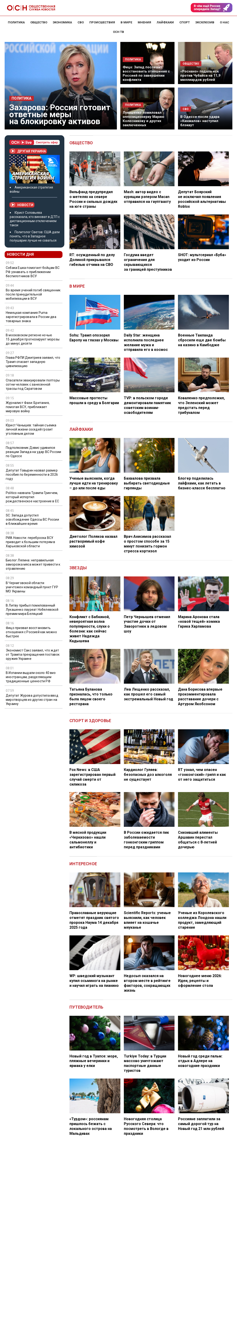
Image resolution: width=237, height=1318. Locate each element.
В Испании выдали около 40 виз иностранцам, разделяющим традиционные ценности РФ (31, 677)
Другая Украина (28, 151)
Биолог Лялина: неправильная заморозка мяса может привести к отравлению (33, 564)
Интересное (83, 863)
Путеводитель (86, 1007)
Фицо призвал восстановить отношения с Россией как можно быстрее (31, 632)
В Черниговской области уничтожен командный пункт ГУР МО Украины (32, 587)
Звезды (78, 567)
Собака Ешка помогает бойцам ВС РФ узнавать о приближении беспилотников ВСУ (32, 272)
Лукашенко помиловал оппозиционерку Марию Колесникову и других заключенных (143, 118)
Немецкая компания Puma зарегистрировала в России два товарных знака (31, 317)
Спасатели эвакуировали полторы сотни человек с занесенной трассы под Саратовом (33, 384)
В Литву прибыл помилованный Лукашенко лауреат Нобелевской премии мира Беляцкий (32, 610)
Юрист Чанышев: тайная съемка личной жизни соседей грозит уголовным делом (31, 429)
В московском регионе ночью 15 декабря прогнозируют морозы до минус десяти (32, 339)
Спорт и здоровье (90, 720)
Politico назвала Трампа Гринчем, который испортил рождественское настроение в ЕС (32, 497)
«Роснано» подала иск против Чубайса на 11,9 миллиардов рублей (200, 75)
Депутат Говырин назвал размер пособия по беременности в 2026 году (32, 475)
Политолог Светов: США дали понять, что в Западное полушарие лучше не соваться (35, 236)
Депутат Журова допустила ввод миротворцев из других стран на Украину (32, 700)
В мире (77, 286)
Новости (21, 204)
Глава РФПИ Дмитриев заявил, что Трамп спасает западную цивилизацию (33, 362)
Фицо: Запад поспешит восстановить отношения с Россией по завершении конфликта (146, 73)
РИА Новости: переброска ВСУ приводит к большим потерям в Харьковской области (30, 542)
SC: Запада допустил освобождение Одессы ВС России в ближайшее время (32, 519)
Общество (81, 142)
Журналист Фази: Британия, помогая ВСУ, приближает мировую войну (28, 407)
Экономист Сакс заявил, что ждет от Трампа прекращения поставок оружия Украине (32, 654)
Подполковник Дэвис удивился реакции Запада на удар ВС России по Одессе (33, 452)
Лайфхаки (81, 429)
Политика (21, 98)
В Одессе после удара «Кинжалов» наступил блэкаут (199, 121)
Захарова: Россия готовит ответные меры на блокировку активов (59, 114)
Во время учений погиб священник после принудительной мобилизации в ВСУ (33, 294)
